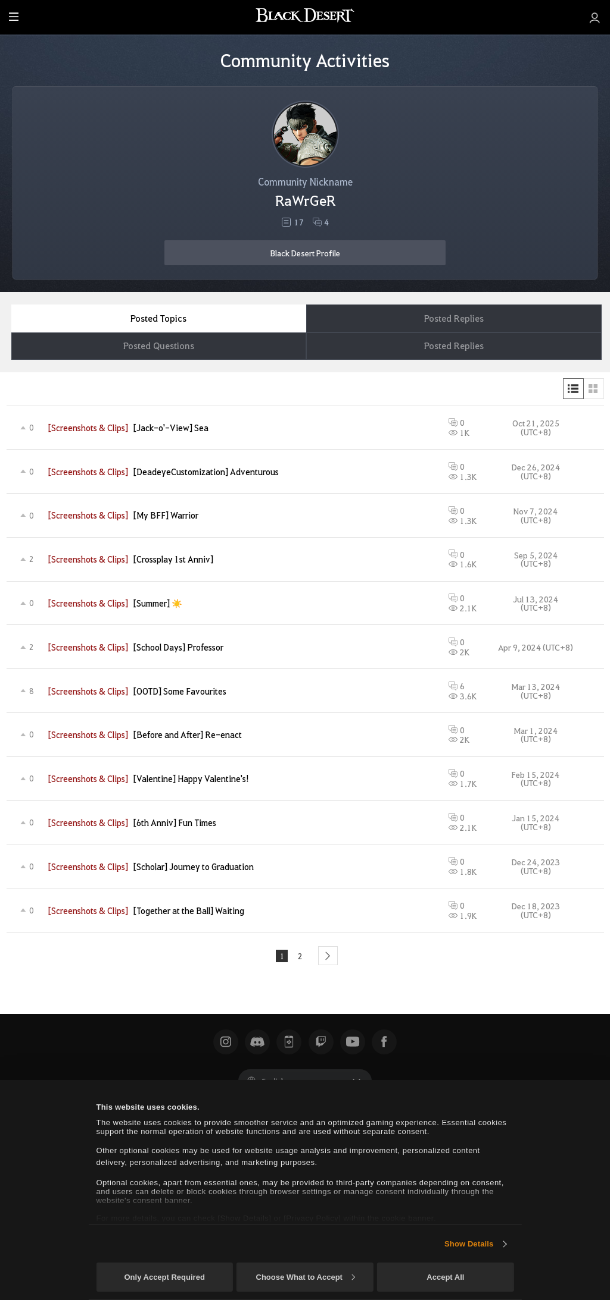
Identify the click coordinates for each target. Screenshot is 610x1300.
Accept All (445, 1277)
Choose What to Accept (305, 1277)
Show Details (468, 1243)
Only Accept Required (164, 1277)
